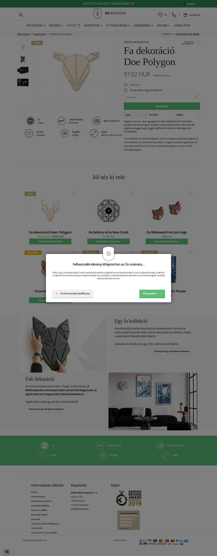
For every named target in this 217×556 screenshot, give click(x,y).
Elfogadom (152, 293)
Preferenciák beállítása (73, 293)
